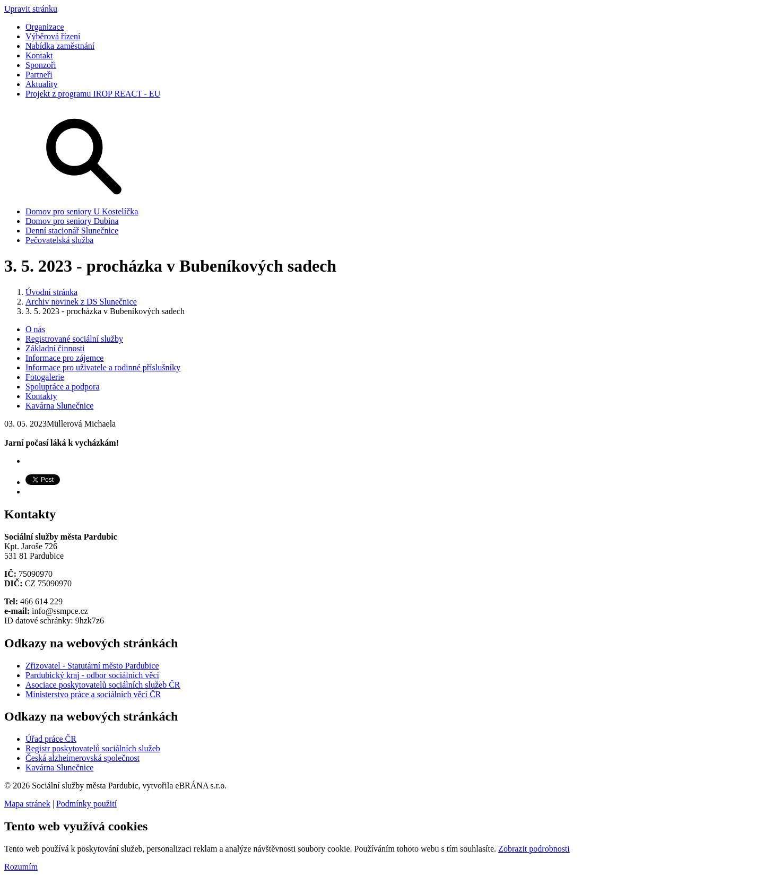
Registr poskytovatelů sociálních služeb (92, 748)
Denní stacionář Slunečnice (71, 230)
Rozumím (21, 866)
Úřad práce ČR (50, 738)
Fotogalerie (44, 376)
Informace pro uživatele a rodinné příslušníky (102, 367)
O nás (35, 329)
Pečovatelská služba (59, 240)
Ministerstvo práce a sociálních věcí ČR (93, 694)
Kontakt (39, 55)
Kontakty (41, 396)
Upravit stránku (30, 8)
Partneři (39, 74)
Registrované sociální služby (74, 338)
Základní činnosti (55, 348)
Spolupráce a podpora (62, 386)
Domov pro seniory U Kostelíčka (81, 211)
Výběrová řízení (53, 36)
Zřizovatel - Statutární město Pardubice (92, 665)
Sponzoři (40, 65)
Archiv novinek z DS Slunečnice (81, 301)
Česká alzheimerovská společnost (82, 757)
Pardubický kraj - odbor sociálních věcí (92, 675)
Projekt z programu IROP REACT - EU (92, 93)
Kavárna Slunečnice (59, 405)
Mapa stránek (27, 803)
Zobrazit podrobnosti (534, 848)
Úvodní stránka (51, 292)
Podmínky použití (86, 803)
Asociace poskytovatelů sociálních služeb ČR (102, 684)
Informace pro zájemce (64, 357)
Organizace (44, 26)
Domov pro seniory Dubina (72, 220)
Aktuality (41, 84)
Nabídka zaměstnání (59, 45)
